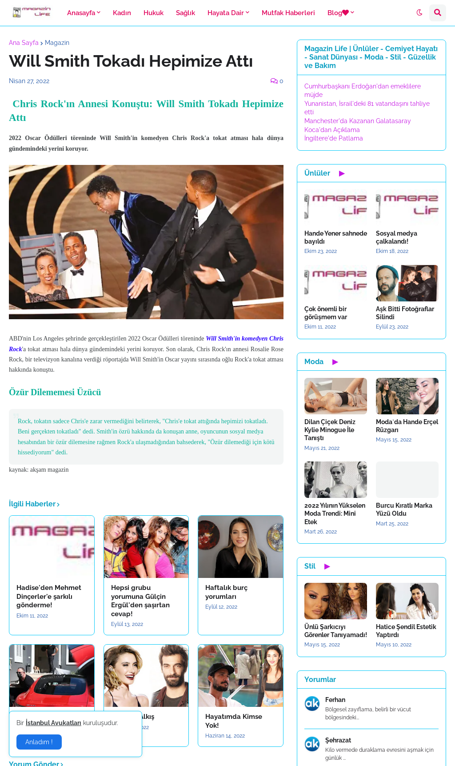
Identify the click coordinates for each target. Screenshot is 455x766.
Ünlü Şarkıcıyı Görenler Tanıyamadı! (335, 630)
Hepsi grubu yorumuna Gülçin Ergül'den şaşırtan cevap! (140, 601)
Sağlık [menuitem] (185, 13)
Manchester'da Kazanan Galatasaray (357, 120)
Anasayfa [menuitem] (81, 13)
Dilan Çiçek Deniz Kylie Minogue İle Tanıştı (329, 429)
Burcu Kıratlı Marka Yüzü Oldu (404, 509)
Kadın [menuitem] (122, 13)
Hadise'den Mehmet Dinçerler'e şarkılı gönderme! (48, 596)
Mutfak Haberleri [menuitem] (288, 13)
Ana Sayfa (24, 43)
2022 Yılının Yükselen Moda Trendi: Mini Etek (334, 513)
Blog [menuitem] (338, 13)
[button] (419, 12)
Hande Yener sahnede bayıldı (335, 237)
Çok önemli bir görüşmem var (325, 313)
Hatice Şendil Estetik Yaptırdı (406, 630)
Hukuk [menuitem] (154, 13)
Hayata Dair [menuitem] (226, 13)
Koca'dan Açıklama (332, 129)
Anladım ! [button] (39, 742)
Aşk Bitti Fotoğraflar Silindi (405, 313)
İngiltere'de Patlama (333, 138)
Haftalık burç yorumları (226, 592)
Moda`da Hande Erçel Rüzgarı (407, 425)
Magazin (57, 43)
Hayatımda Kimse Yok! (233, 721)
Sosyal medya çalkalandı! (396, 237)
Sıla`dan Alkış (132, 717)
